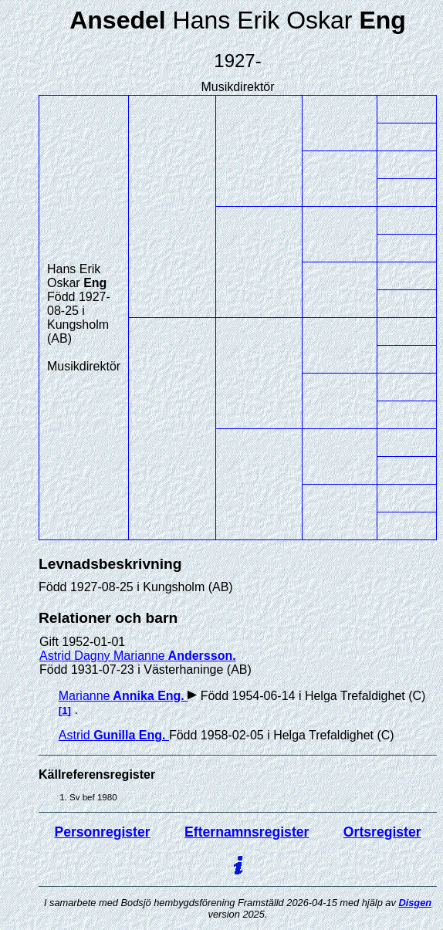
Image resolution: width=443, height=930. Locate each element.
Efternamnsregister (246, 832)
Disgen (414, 902)
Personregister (102, 832)
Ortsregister (382, 832)
